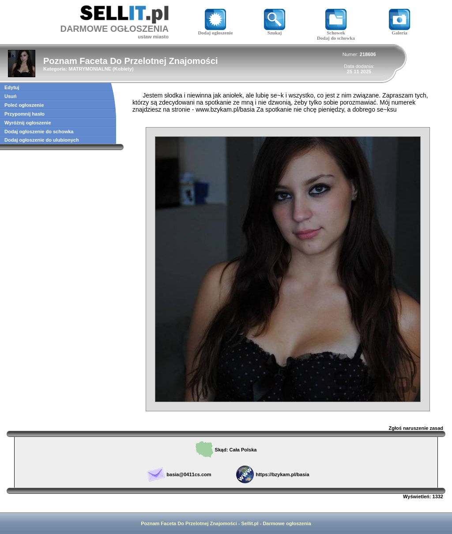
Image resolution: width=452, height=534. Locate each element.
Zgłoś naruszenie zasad (416, 428)
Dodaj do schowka (336, 38)
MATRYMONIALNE (89, 68)
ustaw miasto (153, 36)
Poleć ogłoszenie (24, 105)
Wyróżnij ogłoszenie (27, 122)
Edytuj (11, 87)
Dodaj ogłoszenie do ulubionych (41, 140)
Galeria (399, 30)
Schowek (336, 30)
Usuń (10, 96)
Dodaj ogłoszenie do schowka (38, 131)
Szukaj (274, 30)
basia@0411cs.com (188, 474)
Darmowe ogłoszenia (287, 523)
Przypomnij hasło (24, 114)
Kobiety (123, 68)
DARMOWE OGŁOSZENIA (114, 29)
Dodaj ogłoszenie (215, 30)
